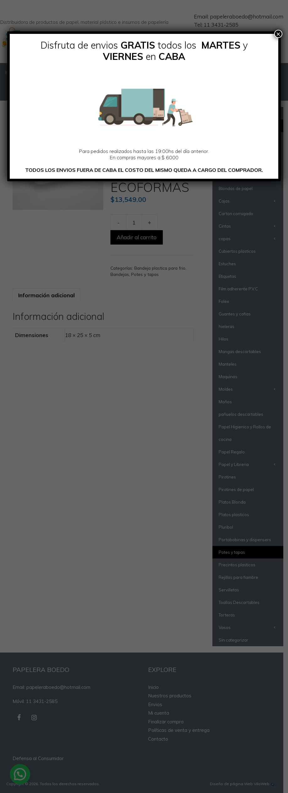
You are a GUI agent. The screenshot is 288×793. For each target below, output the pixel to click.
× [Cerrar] (278, 34)
